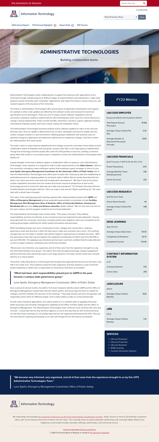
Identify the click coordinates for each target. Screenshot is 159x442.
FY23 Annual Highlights (42, 25)
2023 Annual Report (20, 25)
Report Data (65, 25)
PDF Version (82, 25)
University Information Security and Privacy (79, 430)
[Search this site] (131, 3)
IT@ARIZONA (142, 10)
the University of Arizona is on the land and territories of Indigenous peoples (70, 417)
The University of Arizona (99, 433)
